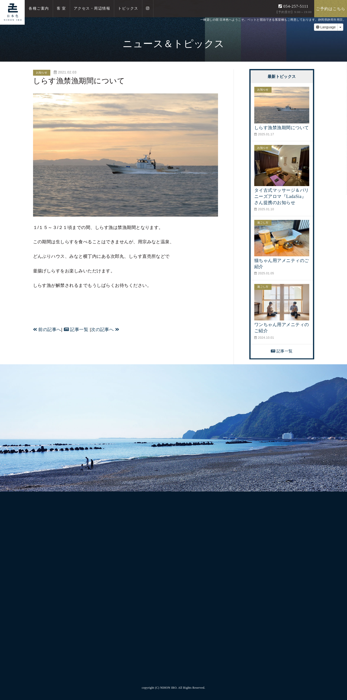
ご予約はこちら (330, 9)
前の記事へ (47, 329)
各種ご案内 (39, 8)
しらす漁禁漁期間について (281, 127)
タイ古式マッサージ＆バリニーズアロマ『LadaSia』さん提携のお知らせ (281, 196)
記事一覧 (76, 329)
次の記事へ (105, 329)
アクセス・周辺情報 (92, 8)
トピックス (128, 8)
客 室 (61, 8)
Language (326, 27)
